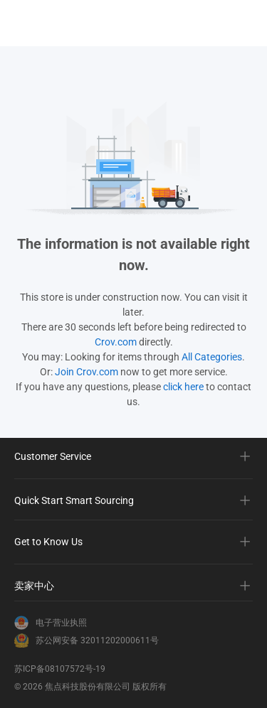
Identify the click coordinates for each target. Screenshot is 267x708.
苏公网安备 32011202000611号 (97, 640)
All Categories (212, 357)
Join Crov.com (86, 371)
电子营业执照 (61, 623)
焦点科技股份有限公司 (87, 687)
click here (183, 386)
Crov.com (116, 342)
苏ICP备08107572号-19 (59, 669)
